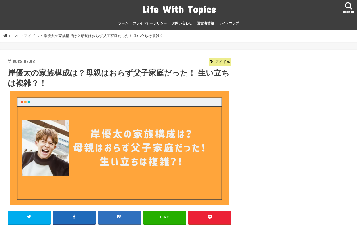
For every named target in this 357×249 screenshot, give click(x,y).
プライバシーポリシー (150, 23)
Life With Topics (179, 9)
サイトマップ (229, 23)
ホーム (123, 23)
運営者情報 (205, 23)
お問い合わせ (182, 23)
